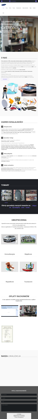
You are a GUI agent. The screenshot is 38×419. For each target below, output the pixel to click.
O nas (7, 8)
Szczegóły (5, 79)
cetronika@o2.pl (12, 1)
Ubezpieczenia (18, 8)
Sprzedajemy (16, 207)
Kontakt (34, 8)
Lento (22, 207)
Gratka (28, 207)
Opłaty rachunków (25, 8)
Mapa (30, 8)
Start (3, 8)
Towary (14, 8)
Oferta (10, 8)
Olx (10, 207)
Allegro (34, 205)
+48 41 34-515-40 (5, 1)
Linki (3, 13)
